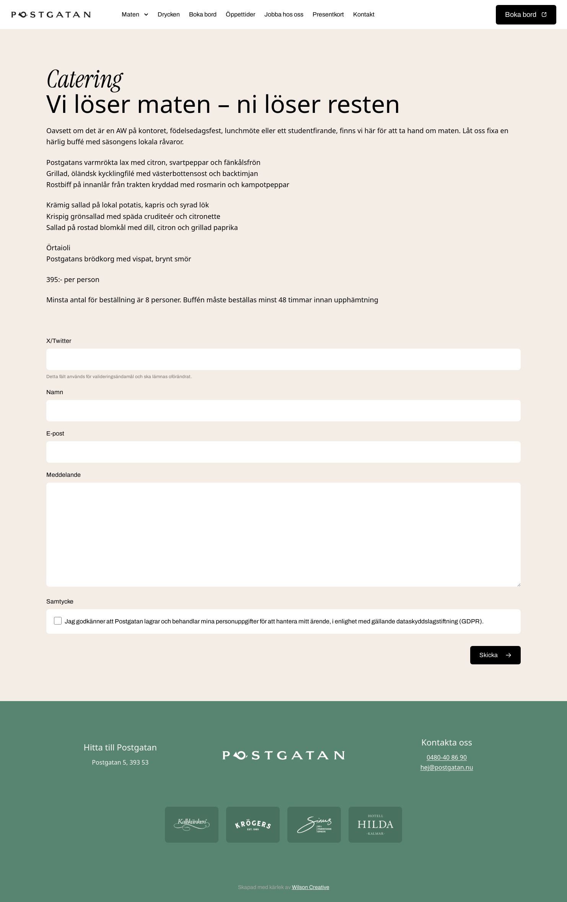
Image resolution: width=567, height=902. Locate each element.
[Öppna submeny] (146, 14)
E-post (55, 433)
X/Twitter (58, 341)
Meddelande (63, 474)
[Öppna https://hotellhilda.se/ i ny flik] (375, 824)
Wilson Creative (310, 887)
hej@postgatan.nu (446, 767)
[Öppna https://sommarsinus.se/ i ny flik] (314, 824)
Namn (54, 392)
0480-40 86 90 (447, 757)
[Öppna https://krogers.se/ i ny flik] (253, 824)
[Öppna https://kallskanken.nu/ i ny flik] (191, 824)
